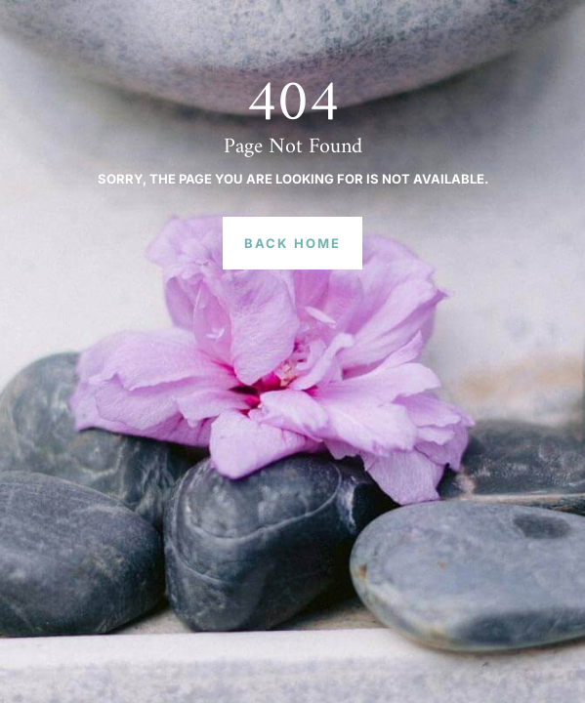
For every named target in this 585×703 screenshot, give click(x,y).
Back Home (292, 243)
